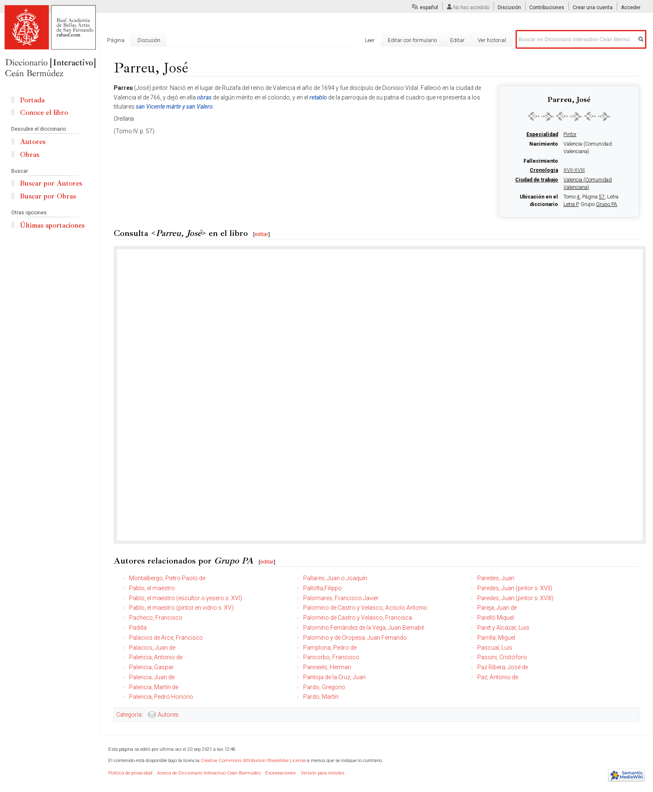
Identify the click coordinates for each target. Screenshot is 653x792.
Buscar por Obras (48, 196)
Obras (29, 154)
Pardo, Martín (321, 696)
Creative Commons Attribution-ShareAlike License (253, 760)
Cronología (544, 170)
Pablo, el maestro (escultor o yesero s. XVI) (185, 598)
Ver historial (492, 40)
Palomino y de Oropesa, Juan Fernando (355, 637)
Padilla (138, 627)
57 (602, 197)
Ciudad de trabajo (536, 180)
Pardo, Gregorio (324, 687)
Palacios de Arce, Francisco (166, 637)
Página (116, 40)
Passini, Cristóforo (502, 657)
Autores (168, 714)
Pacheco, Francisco (155, 617)
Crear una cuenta (593, 7)
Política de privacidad (130, 773)
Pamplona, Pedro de (329, 647)
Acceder (631, 7)
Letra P (570, 204)
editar (262, 234)
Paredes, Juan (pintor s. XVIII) (515, 598)
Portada (32, 100)
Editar (457, 40)
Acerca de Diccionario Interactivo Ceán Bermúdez (209, 773)
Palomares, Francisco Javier (341, 598)
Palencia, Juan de (151, 677)
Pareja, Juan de (497, 607)
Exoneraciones (280, 773)
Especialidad (542, 134)
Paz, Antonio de (497, 677)
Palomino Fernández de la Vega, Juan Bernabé (363, 627)
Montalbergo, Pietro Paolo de (167, 578)
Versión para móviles (322, 773)
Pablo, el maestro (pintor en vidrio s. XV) (181, 607)
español (429, 7)
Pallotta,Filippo (322, 588)
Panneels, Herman (327, 667)
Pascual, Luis (494, 647)
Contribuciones (546, 7)
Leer (370, 40)
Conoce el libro (44, 112)
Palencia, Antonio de (155, 657)
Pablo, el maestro (152, 588)
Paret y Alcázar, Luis (503, 627)
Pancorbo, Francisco (331, 657)
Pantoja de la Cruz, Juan (334, 677)
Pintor (569, 134)
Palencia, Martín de (153, 687)
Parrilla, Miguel (496, 637)
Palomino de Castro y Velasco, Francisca (357, 617)
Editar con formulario (412, 40)
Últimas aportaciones (52, 225)
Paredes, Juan (495, 578)
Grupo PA (606, 204)
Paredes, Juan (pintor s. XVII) (514, 588)
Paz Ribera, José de (502, 667)
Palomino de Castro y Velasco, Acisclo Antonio (365, 607)
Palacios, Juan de (152, 647)
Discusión (509, 7)
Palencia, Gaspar (151, 667)
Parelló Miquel (495, 617)
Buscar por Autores (51, 183)
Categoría (129, 714)
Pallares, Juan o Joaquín (335, 578)
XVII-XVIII (574, 170)
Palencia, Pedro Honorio (161, 696)
